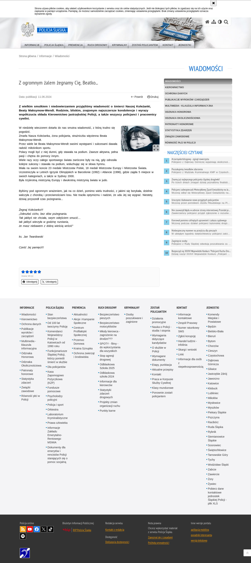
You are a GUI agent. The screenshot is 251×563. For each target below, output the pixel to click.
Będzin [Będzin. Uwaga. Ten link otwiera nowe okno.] (212, 326)
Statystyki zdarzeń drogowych (106, 393)
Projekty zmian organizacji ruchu (110, 403)
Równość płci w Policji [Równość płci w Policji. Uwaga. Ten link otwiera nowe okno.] (30, 397)
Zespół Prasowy (187, 322)
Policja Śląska (55, 307)
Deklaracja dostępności (117, 542)
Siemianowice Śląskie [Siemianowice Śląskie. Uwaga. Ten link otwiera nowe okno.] (216, 438)
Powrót (137, 96)
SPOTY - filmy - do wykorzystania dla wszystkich (110, 347)
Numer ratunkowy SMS (188, 329)
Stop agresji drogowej (107, 357)
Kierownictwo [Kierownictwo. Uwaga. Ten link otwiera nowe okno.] (29, 319)
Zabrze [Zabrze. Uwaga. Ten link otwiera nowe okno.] (212, 469)
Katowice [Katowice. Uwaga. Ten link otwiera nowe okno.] (213, 383)
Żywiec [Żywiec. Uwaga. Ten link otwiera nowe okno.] (212, 483)
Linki (181, 354)
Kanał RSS (23, 529)
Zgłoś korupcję (187, 335)
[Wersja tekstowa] (220, 21)
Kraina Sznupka (83, 348)
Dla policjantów (56, 366)
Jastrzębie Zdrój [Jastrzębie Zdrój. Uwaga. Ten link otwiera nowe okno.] (217, 373)
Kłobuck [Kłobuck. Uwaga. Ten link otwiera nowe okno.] (213, 388)
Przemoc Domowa (79, 341)
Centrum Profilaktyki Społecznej (80, 331)
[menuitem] (32, 44)
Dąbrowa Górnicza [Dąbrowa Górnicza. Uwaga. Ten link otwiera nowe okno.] (213, 362)
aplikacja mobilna (200, 529)
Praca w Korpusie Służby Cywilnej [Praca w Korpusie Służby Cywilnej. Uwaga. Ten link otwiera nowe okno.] (162, 380)
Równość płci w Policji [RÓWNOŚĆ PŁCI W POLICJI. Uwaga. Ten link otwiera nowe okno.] (180, 142)
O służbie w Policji (159, 349)
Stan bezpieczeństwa (57, 316)
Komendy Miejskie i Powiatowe (214, 318)
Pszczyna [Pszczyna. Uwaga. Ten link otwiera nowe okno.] (213, 417)
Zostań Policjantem (158, 309)
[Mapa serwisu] (213, 21)
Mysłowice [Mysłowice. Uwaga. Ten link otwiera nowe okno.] (214, 402)
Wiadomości (63, 55)
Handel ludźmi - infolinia (187, 342)
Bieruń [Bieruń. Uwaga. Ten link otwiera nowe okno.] (212, 335)
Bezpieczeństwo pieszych (109, 316)
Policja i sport (55, 404)
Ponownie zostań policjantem (162, 394)
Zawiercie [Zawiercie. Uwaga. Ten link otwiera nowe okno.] (213, 474)
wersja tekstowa (199, 540)
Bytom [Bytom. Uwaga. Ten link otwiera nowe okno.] (212, 340)
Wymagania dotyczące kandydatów (159, 339)
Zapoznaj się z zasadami (160, 537)
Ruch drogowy (107, 307)
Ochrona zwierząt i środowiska (84, 355)
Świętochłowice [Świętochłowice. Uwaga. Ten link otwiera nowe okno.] (217, 449)
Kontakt (156, 374)
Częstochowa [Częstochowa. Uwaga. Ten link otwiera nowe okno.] (216, 355)
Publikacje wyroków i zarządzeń (187, 99)
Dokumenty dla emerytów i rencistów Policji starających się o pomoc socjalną (57, 454)
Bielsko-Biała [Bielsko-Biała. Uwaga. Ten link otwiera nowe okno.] (216, 331)
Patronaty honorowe (179, 124)
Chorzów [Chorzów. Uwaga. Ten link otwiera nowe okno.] (213, 345)
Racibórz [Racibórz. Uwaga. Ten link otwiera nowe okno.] (213, 422)
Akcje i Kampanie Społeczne (84, 321)
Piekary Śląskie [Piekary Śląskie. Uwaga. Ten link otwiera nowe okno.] (217, 412)
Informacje (46, 55)
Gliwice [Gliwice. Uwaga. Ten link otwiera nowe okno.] (212, 368)
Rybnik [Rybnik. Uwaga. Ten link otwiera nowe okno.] (212, 431)
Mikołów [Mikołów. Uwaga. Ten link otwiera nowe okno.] (213, 397)
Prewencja (79, 307)
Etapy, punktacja (162, 364)
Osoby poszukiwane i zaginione (134, 318)
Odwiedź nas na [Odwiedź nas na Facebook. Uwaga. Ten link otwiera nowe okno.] (37, 529)
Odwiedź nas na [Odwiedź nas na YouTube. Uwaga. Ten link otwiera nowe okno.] (30, 529)
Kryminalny (132, 307)
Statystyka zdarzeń (178, 130)
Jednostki (212, 307)
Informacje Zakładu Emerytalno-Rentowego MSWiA (54, 435)
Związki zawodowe (177, 136)
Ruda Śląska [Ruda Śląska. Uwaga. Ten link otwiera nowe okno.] (215, 426)
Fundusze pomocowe (54, 389)
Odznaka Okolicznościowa (182, 118)
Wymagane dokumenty (159, 357)
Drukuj (152, 96)
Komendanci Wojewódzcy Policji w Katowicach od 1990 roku (56, 338)
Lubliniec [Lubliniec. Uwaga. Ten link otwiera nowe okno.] (213, 393)
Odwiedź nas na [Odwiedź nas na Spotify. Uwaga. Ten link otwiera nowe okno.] (23, 536)
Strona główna (28, 55)
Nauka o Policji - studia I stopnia (161, 328)
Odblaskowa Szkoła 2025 (107, 366)
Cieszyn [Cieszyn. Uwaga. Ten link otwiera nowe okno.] (213, 350)
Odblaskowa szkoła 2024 (107, 374)
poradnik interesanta (201, 535)
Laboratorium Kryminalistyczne (57, 416)
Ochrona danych (176, 93)
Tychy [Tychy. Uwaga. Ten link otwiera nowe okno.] (211, 459)
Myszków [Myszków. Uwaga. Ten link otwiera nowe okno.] (213, 407)
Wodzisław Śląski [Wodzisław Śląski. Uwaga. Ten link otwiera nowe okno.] (218, 464)
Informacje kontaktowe (185, 316)
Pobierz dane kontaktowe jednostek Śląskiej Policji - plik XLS (217, 496)
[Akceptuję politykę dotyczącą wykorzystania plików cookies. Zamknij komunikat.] (213, 3)
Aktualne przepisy (162, 369)
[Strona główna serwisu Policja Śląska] (207, 21)
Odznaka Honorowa (178, 112)
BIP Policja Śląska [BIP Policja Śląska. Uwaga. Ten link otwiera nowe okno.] (82, 530)
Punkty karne (108, 410)
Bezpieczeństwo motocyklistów (109, 324)
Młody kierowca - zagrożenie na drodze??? (110, 335)
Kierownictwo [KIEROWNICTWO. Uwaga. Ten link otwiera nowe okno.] (174, 87)
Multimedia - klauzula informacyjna (189, 105)
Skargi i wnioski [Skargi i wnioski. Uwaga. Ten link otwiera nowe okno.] (187, 349)
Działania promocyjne (159, 320)
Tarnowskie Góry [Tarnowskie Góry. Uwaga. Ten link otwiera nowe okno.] (218, 454)
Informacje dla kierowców (108, 383)
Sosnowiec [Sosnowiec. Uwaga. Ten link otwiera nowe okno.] (214, 445)
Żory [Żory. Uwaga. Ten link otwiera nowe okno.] (210, 478)
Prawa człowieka (57, 422)
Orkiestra (52, 409)
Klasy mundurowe (162, 387)
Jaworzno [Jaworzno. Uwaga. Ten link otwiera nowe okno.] (213, 378)
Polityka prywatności (158, 542)
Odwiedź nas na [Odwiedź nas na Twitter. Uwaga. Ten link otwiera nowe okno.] (44, 529)
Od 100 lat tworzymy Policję (57, 324)
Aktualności (80, 314)
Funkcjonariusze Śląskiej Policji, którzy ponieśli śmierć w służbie (57, 356)
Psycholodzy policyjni (55, 397)
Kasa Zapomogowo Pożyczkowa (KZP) (55, 377)
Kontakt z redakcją (114, 529)
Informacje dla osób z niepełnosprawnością (190, 362)
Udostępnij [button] (31, 281)
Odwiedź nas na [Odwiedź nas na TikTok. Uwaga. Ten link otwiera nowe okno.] (50, 529)
